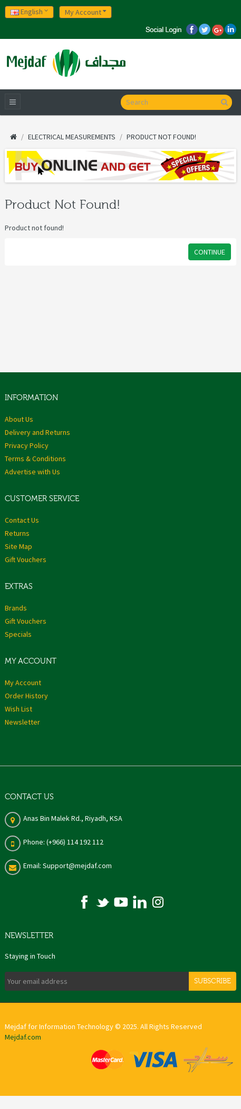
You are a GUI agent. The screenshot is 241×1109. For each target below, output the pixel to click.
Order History (26, 695)
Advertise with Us (32, 471)
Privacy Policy (27, 445)
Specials (18, 634)
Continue (209, 252)
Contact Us (22, 520)
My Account (23, 682)
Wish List (18, 709)
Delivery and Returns (37, 432)
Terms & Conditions (35, 458)
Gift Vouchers (25, 559)
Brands (16, 608)
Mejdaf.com (23, 1037)
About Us (19, 419)
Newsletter (22, 722)
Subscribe (212, 981)
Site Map (18, 546)
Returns (17, 533)
